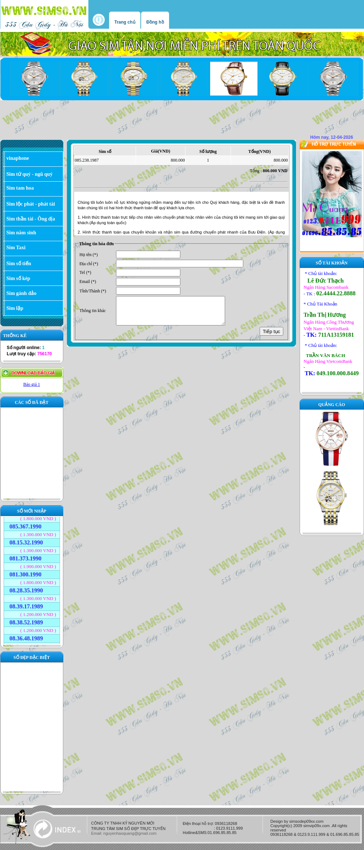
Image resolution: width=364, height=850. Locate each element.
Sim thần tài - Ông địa (31, 219)
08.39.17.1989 (26, 603)
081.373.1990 (25, 555)
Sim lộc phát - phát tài (31, 204)
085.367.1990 (25, 523)
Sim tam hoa (20, 188)
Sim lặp (15, 308)
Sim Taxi (16, 247)
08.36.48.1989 (26, 635)
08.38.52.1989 (26, 619)
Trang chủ (125, 22)
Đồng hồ (155, 22)
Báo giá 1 (31, 384)
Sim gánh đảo (22, 293)
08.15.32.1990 (26, 539)
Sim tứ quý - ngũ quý (30, 174)
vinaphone (18, 158)
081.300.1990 (25, 571)
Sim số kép (19, 278)
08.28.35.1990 (26, 587)
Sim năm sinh (21, 232)
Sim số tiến (19, 263)
